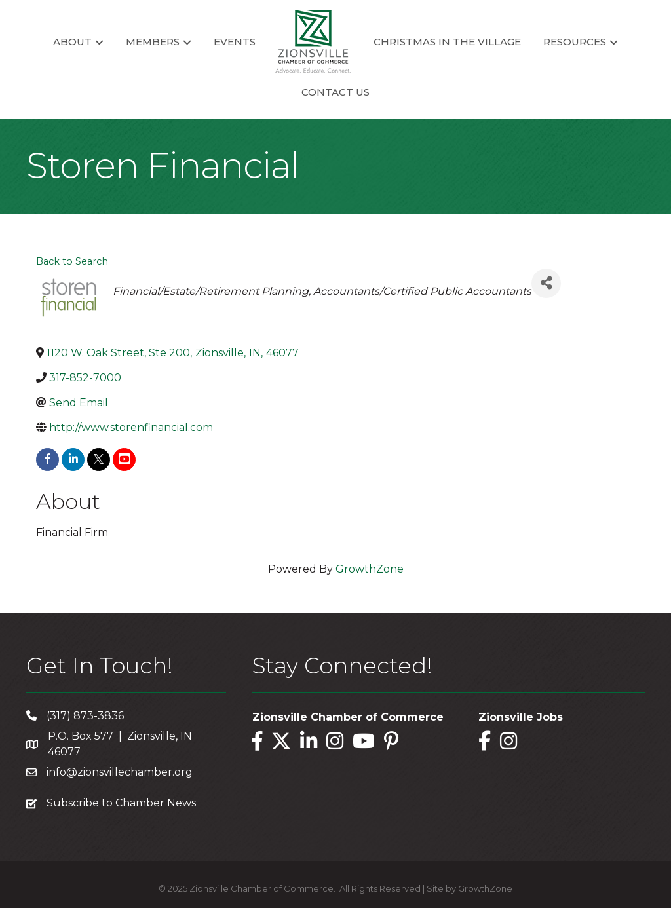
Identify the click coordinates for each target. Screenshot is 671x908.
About (72, 41)
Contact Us (335, 92)
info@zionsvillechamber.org (120, 772)
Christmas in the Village (447, 41)
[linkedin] (73, 459)
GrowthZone (370, 569)
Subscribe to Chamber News (121, 803)
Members (153, 41)
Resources (574, 41)
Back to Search (72, 261)
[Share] (546, 283)
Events (235, 41)
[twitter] (98, 459)
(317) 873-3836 (85, 715)
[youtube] (124, 459)
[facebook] (47, 459)
